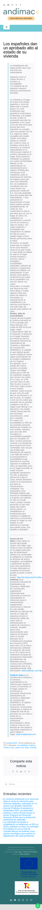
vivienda (33, 748)
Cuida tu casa (8, 748)
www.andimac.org (29, 670)
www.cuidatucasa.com (26, 734)
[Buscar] (6, 784)
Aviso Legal (18, 852)
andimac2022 (12, 743)
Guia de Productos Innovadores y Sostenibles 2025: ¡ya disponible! (18, 809)
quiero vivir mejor (22, 748)
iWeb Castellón (25, 854)
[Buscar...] (21, 784)
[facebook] (20, 5)
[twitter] (16, 5)
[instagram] (12, 5)
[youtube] (8, 5)
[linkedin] (4, 5)
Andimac (32, 745)
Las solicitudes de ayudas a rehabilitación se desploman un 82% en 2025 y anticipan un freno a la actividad (21, 824)
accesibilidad (22, 745)
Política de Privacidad (30, 852)
